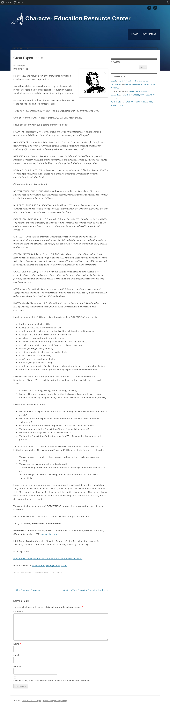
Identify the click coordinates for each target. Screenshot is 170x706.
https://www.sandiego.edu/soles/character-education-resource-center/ (47, 558)
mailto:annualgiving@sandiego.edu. (49, 565)
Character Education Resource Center (78, 18)
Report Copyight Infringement (55, 700)
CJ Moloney (58, 572)
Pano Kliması (116, 84)
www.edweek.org (50, 534)
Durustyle (115, 95)
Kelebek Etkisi (116, 102)
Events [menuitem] (18, 2)
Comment (19, 611)
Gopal (113, 81)
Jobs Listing (149, 34)
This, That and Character (26, 590)
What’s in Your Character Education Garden (85, 590)
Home (134, 34)
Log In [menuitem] (8, 2)
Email (17, 655)
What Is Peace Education (138, 91)
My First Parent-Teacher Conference (133, 81)
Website (17, 666)
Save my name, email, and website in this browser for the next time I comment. (52, 680)
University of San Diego (31, 700)
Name (17, 643)
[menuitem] (2, 2)
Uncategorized (36, 572)
